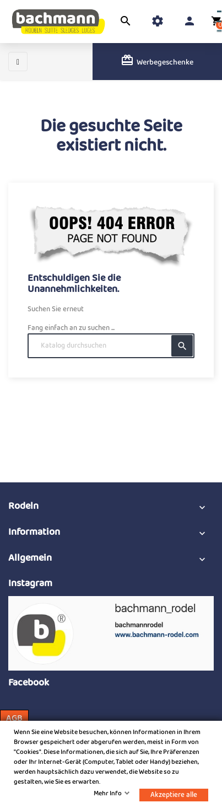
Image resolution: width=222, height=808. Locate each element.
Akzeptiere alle (173, 795)
